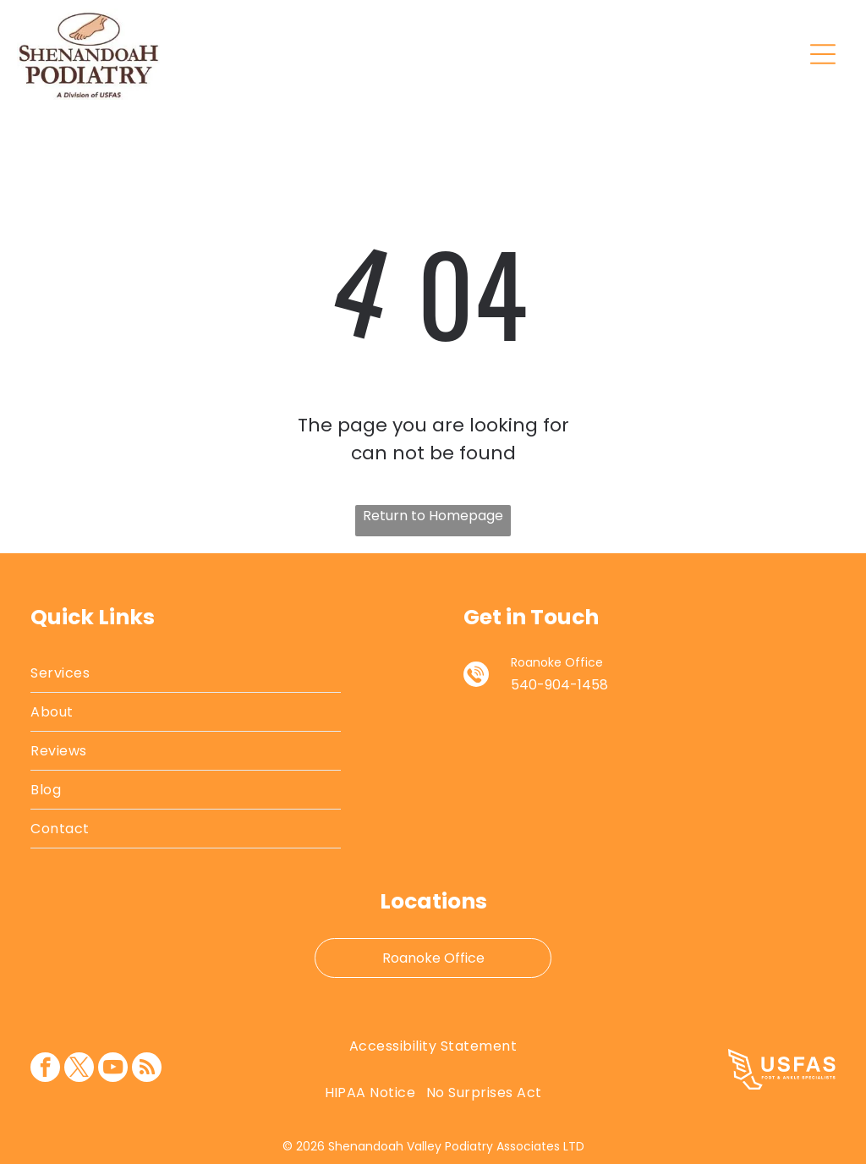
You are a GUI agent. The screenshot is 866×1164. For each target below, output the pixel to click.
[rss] (147, 1069)
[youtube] (113, 1069)
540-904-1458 (559, 685)
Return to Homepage (433, 515)
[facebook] (45, 1069)
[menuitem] (185, 673)
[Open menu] (823, 54)
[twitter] (79, 1069)
